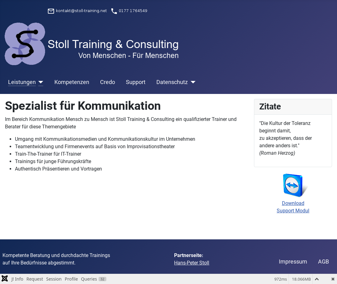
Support (135, 82)
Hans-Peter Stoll (191, 263)
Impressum (293, 262)
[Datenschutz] (192, 82)
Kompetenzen (71, 82)
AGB (323, 262)
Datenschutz (172, 82)
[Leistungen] (40, 82)
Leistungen (22, 82)
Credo (107, 82)
